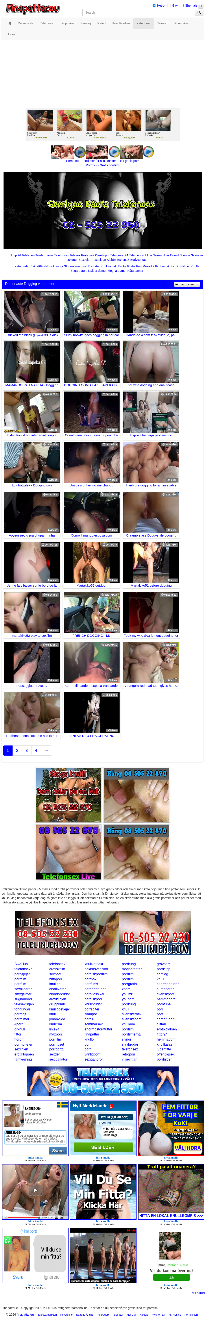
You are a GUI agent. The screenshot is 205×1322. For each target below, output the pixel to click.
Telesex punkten (47, 1314)
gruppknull (57, 1004)
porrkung (129, 964)
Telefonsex (61, 255)
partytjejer (22, 974)
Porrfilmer (183, 266)
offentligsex (166, 1054)
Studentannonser (76, 266)
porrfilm (127, 974)
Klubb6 (111, 259)
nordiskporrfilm (96, 974)
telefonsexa (24, 969)
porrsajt (20, 1014)
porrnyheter (24, 1044)
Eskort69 (36, 266)
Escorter (94, 266)
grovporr (163, 964)
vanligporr (92, 1054)
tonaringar (22, 1009)
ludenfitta (164, 1049)
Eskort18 (123, 259)
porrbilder (164, 1059)
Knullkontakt (109, 266)
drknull (20, 1029)
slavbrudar (130, 1044)
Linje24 (16, 255)
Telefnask (118, 1314)
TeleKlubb (103, 1314)
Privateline (66, 1314)
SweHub (21, 964)
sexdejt (55, 1054)
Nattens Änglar (85, 1314)
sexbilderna (24, 989)
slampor (91, 1014)
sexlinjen (21, 1049)
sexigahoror (94, 1059)
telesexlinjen (24, 1004)
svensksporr (131, 1019)
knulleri (55, 984)
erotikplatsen (167, 1029)
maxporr (55, 1034)
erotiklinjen (57, 999)
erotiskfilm (57, 969)
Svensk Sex (167, 266)
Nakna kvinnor (53, 266)
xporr (126, 989)
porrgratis (129, 984)
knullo (89, 1039)
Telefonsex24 (119, 255)
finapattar (92, 1034)
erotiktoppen (24, 1054)
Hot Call (131, 1314)
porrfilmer (22, 1019)
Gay (175, 5)
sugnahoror (23, 999)
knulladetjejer (59, 1009)
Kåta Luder (22, 266)
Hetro (160, 5)
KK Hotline (174, 1314)
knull (160, 979)
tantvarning (23, 1059)
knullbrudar (93, 1004)
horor (19, 1039)
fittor (18, 1034)
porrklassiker (95, 994)
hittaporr (55, 979)
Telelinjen (28, 255)
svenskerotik (131, 1014)
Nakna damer (97, 270)
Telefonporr (136, 255)
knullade (128, 1024)
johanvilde (57, 1019)
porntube (164, 1004)
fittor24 (162, 1034)
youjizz (127, 994)
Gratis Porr (134, 266)
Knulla (195, 266)
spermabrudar (168, 984)
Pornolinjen (191, 1314)
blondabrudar (59, 994)
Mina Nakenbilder (157, 255)
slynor (126, 1039)
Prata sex (87, 255)
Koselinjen (102, 255)
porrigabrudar (95, 989)
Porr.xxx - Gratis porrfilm (102, 165)
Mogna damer (116, 270)
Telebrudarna (44, 255)
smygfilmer (23, 994)
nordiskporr (93, 999)
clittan (161, 1024)
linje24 (54, 1029)
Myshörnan (158, 1314)
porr (160, 1009)
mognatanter (132, 969)
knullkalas (164, 1044)
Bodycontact (138, 259)
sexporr (55, 974)
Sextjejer (84, 259)
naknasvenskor (96, 969)
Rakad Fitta (151, 266)
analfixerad (57, 989)
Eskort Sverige (180, 255)
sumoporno (165, 989)
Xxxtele (144, 1314)
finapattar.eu (25, 1314)
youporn (128, 999)
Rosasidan (98, 259)
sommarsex (94, 1024)
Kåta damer (135, 270)
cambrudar (165, 1019)
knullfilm (55, 1024)
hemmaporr (166, 999)
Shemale (191, 5)
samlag (162, 974)
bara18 (90, 1019)
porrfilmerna (131, 1034)
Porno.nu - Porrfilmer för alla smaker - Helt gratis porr (102, 161)
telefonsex (57, 964)
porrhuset (56, 1044)
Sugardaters (78, 270)
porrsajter (92, 1009)
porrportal (56, 1049)
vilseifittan (129, 1059)
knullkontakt (94, 964)
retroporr (128, 1054)
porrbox (90, 979)
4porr (19, 1024)
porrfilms (91, 984)
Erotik (122, 266)
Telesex (75, 255)
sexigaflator (58, 1059)
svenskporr (165, 994)
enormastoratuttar (98, 1029)
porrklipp (163, 969)
